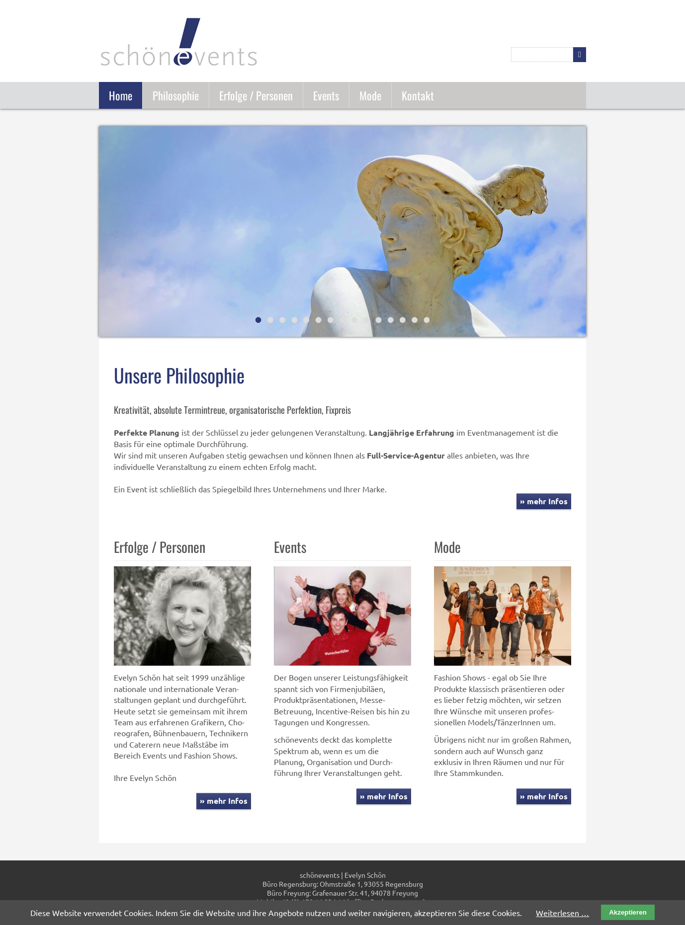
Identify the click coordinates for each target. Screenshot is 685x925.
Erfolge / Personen (256, 95)
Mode (370, 95)
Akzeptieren (628, 912)
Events (326, 95)
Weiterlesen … (562, 913)
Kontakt (418, 95)
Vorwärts (577, 232)
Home (120, 95)
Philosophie (176, 95)
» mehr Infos (544, 501)
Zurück (107, 232)
